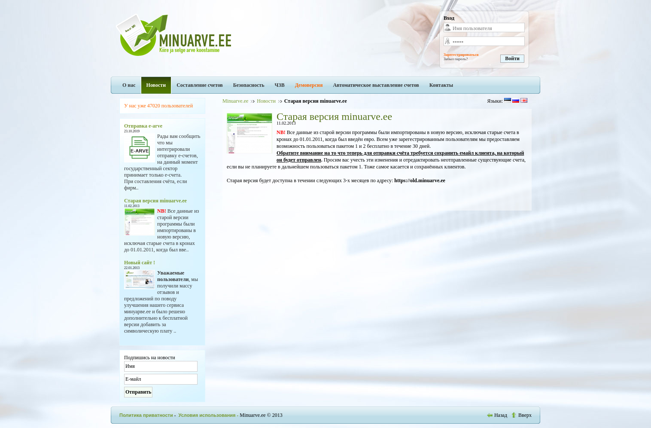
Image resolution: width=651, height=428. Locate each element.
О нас (129, 85)
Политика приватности (146, 415)
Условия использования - (209, 415)
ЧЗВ (280, 85)
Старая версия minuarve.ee (155, 201)
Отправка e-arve (143, 126)
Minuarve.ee (235, 101)
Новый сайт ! (139, 263)
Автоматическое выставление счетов (376, 85)
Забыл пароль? (456, 59)
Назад (497, 415)
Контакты (441, 85)
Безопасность (249, 85)
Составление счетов (199, 85)
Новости (156, 85)
